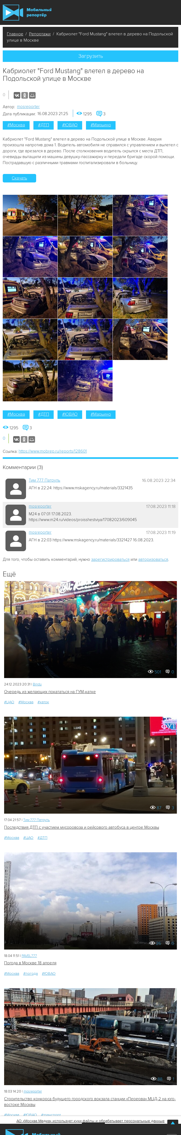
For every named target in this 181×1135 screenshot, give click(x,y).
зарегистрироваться (110, 559)
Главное (15, 34)
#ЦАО (9, 702)
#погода (30, 973)
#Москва (16, 125)
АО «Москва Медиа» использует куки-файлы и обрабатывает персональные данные (90, 1121)
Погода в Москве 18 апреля (30, 962)
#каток (43, 702)
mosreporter (28, 106)
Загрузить (90, 56)
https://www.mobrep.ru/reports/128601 (53, 451)
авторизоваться (153, 559)
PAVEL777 (29, 956)
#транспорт (51, 1115)
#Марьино (101, 125)
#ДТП (43, 125)
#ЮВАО (69, 125)
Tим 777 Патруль (44, 480)
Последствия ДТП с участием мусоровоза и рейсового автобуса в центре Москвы (81, 827)
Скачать (19, 178)
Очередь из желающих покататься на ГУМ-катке (50, 691)
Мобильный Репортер (27, 13)
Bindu (37, 684)
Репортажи (40, 34)
